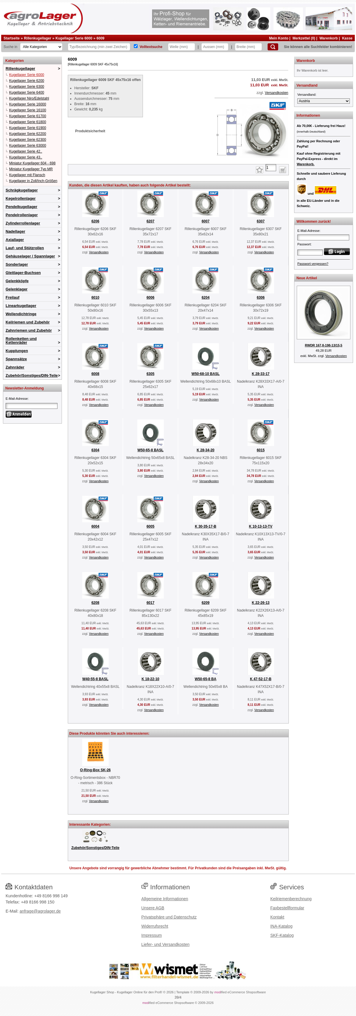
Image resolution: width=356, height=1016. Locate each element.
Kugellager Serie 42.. (25, 151)
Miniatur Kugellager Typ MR (31, 169)
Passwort (304, 244)
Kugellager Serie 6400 (26, 92)
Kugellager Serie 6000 (73, 38)
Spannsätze (16, 359)
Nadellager (15, 231)
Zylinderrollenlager (23, 223)
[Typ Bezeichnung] (99, 46)
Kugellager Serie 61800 (27, 122)
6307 (261, 221)
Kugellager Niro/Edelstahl (29, 98)
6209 (206, 603)
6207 (150, 221)
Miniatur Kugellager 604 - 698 (32, 163)
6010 (95, 297)
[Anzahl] (271, 167)
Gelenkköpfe (17, 281)
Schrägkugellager (22, 190)
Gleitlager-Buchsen (23, 272)
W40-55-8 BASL (95, 679)
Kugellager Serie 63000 (27, 145)
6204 (206, 297)
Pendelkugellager (21, 206)
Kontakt (277, 917)
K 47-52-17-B (260, 679)
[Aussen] (215, 46)
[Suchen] (273, 46)
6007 (206, 221)
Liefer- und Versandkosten (165, 944)
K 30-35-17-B (205, 526)
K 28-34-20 (205, 450)
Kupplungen (17, 350)
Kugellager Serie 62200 (27, 134)
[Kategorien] (41, 46)
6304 (95, 450)
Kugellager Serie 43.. (25, 157)
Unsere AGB (152, 908)
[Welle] (181, 46)
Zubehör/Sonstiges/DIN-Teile (32, 375)
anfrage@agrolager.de (40, 911)
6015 (261, 450)
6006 (150, 297)
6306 (261, 297)
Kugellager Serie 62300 (27, 140)
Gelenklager (16, 289)
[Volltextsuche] (136, 46)
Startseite (12, 38)
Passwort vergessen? (312, 263)
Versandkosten (276, 93)
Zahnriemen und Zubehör (29, 330)
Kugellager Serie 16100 (27, 110)
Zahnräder (15, 367)
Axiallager (15, 239)
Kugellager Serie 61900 (27, 128)
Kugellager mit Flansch (27, 175)
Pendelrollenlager (22, 215)
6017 (150, 603)
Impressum (151, 935)
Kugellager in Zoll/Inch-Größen (33, 181)
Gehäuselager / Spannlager (30, 256)
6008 (95, 374)
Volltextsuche (151, 47)
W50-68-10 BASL (206, 374)
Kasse (347, 38)
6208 (95, 603)
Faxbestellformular (287, 908)
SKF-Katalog (282, 935)
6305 (150, 374)
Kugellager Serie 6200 (26, 81)
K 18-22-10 (150, 679)
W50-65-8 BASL (150, 450)
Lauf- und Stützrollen (25, 248)
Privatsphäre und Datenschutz (169, 917)
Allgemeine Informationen (164, 898)
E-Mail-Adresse (17, 398)
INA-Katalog (281, 926)
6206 (95, 221)
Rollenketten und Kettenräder (21, 340)
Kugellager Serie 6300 (26, 87)
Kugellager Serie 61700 (27, 116)
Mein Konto (278, 38)
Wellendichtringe (21, 314)
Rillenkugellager (37, 38)
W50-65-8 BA (205, 679)
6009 (101, 38)
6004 (95, 526)
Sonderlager (17, 264)
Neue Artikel (306, 278)
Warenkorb (328, 38)
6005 (150, 526)
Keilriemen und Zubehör (28, 322)
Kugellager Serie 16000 (27, 104)
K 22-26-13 (260, 603)
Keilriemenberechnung (291, 898)
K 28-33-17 (260, 374)
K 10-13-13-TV (260, 526)
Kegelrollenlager (21, 198)
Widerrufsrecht (154, 926)
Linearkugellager (21, 305)
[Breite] (248, 46)
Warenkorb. (305, 164)
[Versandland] (323, 101)
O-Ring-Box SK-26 (95, 770)
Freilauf (12, 297)
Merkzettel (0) (304, 38)
